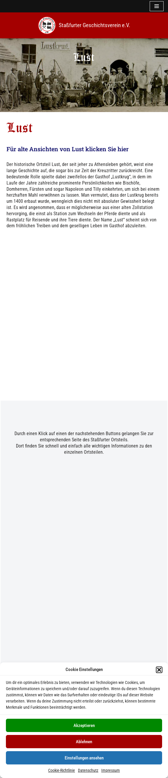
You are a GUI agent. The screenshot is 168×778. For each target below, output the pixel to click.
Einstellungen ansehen (84, 758)
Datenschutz (88, 770)
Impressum (110, 770)
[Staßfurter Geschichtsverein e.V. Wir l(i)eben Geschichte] (84, 25)
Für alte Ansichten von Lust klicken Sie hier (67, 149)
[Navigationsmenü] (157, 6)
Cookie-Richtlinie (61, 770)
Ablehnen (84, 741)
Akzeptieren (84, 725)
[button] (159, 670)
